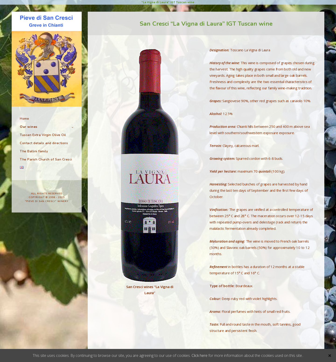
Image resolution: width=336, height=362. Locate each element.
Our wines (28, 127)
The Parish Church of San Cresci (46, 159)
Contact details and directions (44, 143)
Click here (199, 355)
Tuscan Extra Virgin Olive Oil (43, 135)
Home (24, 118)
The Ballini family (34, 151)
